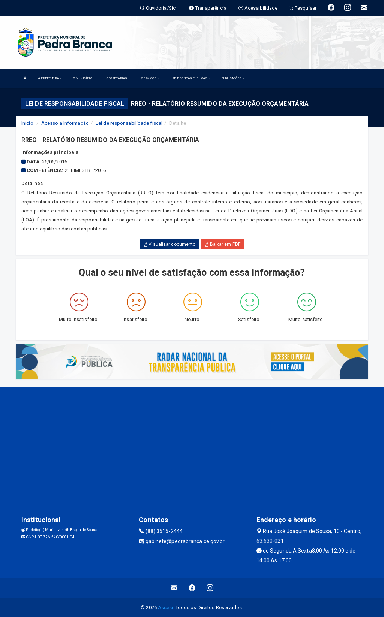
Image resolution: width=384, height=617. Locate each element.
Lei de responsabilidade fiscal (129, 123)
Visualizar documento (169, 244)
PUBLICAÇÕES (232, 78)
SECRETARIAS (118, 78)
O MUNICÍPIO (84, 78)
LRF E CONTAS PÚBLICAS (190, 78)
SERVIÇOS (150, 78)
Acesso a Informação (65, 123)
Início (27, 123)
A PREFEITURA (50, 78)
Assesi (165, 607)
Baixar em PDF (222, 244)
